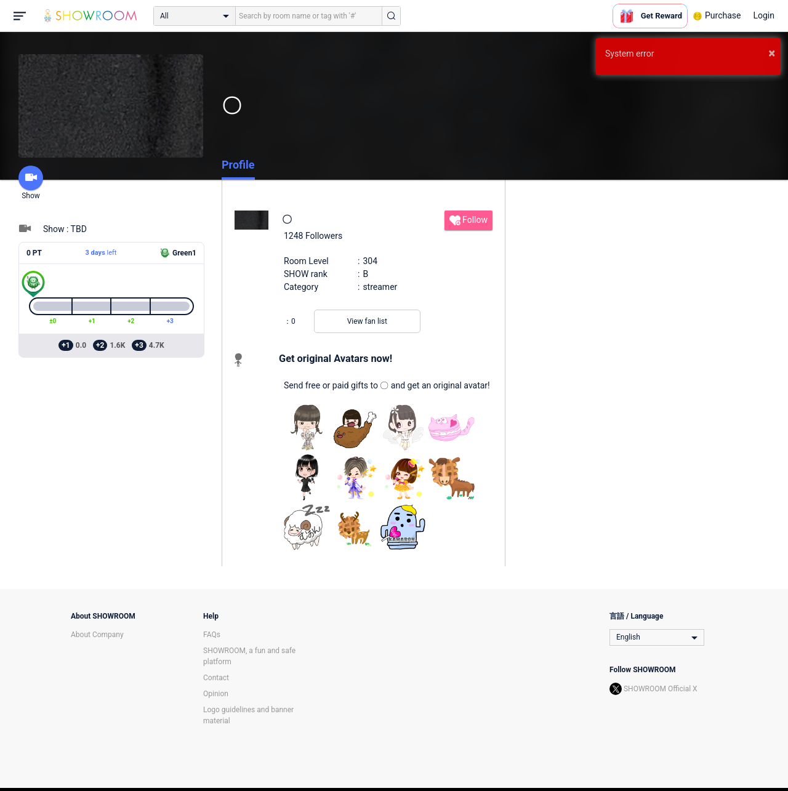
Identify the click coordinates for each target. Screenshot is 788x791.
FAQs (211, 634)
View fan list (367, 321)
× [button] (771, 53)
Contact (216, 677)
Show (30, 183)
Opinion (215, 693)
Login (763, 15)
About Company (97, 634)
